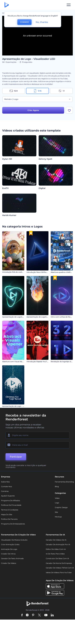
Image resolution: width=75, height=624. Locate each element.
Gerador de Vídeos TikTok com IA (60, 568)
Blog (57, 487)
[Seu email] (37, 445)
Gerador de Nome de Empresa (59, 563)
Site (56, 512)
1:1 (61, 91)
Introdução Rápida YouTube (38, 362)
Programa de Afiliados (10, 501)
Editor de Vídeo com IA (56, 549)
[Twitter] (39, 615)
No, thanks (42, 22)
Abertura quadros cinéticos (62, 272)
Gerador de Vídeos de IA (56, 540)
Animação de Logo (9, 549)
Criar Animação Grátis (10, 545)
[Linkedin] (52, 615)
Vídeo (57, 498)
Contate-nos (6, 487)
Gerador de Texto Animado (12, 559)
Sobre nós (5, 482)
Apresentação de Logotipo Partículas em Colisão (22, 317)
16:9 (14, 91)
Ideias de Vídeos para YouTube (59, 573)
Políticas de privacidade (11, 505)
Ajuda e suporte (8, 496)
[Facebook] (22, 615)
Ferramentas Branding (64, 482)
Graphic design (61, 508)
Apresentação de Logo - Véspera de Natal (19, 406)
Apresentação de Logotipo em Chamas (43, 317)
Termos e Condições (9, 510)
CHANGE (24, 22)
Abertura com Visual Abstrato (14, 362)
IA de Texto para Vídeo (55, 554)
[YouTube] (46, 615)
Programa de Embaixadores (13, 524)
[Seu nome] (37, 435)
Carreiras (5, 491)
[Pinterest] (33, 615)
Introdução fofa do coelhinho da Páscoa (19, 272)
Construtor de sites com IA (57, 559)
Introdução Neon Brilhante (38, 272)
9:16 (37, 91)
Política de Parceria (9, 519)
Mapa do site (6, 515)
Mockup (58, 517)
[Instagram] (27, 615)
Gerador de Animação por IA (58, 545)
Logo (57, 503)
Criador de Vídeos (8, 563)
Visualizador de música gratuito (14, 540)
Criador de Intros (8, 554)
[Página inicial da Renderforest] (6, 5)
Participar (16, 457)
